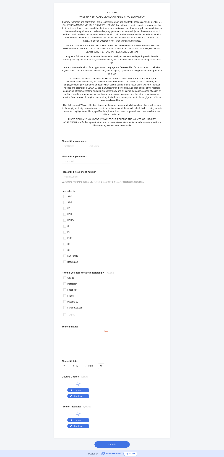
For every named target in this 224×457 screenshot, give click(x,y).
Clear (105, 331)
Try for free (130, 454)
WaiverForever (110, 453)
